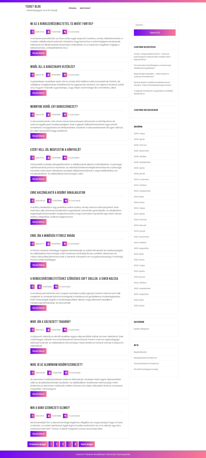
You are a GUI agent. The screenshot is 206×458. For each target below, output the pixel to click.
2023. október (140, 242)
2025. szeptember (142, 162)
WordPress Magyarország (146, 369)
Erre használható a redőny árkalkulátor (57, 193)
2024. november (141, 179)
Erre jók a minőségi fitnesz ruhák (52, 236)
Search (155, 33)
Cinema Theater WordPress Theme (94, 454)
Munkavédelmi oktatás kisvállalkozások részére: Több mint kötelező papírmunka (152, 83)
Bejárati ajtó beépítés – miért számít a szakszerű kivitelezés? (151, 75)
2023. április (139, 271)
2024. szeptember (142, 191)
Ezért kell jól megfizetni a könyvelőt (55, 150)
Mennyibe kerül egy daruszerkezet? (54, 106)
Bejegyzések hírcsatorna (145, 357)
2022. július (139, 300)
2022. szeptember (142, 288)
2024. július (139, 196)
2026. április (139, 139)
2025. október (140, 156)
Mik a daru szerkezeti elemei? (50, 408)
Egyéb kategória (141, 328)
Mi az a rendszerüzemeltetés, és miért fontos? (61, 24)
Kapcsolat (85, 8)
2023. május (139, 265)
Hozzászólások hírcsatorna (146, 363)
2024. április (139, 213)
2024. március (140, 219)
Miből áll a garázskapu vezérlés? (52, 67)
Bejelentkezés (140, 352)
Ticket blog (33, 6)
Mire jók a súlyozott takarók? (50, 322)
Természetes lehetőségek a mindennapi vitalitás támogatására (152, 66)
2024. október (140, 185)
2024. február (140, 225)
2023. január (139, 277)
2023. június (139, 259)
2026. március (140, 145)
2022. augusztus (141, 294)
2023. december (141, 236)
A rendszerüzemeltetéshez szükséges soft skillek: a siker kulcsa (74, 279)
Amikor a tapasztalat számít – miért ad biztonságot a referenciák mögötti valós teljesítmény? (152, 57)
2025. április (139, 168)
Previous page (38, 444)
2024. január (139, 231)
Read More (38, 53)
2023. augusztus (141, 248)
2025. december (141, 150)
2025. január (139, 173)
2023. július (139, 254)
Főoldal (73, 8)
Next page (87, 444)
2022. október (140, 282)
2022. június (139, 305)
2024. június (139, 202)
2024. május (139, 208)
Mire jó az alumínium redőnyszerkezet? (56, 365)
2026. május (139, 133)
